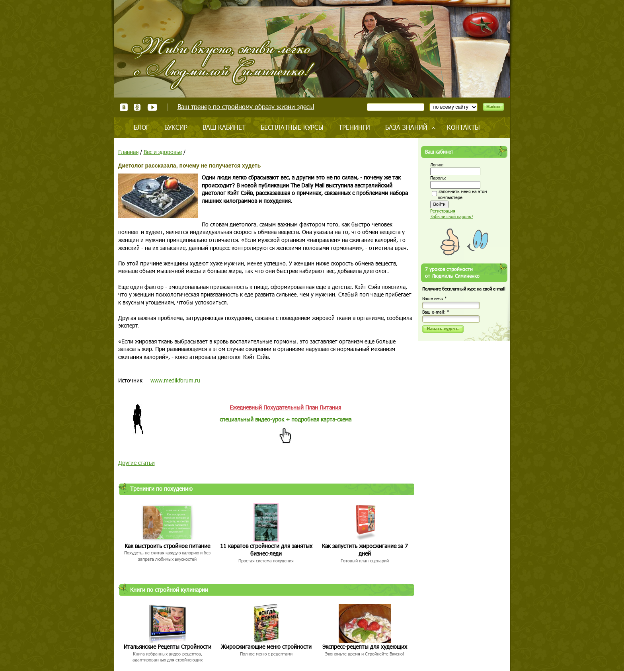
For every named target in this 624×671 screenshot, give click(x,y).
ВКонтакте (124, 107)
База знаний (406, 127)
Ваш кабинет (224, 127)
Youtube (152, 107)
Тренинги (354, 127)
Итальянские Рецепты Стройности (167, 646)
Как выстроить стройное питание (167, 546)
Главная (128, 152)
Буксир (175, 127)
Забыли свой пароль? (451, 216)
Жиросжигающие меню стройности (266, 646)
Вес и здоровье (163, 152)
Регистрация (442, 210)
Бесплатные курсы (292, 127)
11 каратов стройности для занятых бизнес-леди (266, 550)
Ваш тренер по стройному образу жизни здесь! (245, 106)
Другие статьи (136, 462)
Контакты (463, 127)
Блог (141, 127)
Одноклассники (137, 107)
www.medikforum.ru (175, 380)
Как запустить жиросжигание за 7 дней (365, 550)
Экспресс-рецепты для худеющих (364, 646)
